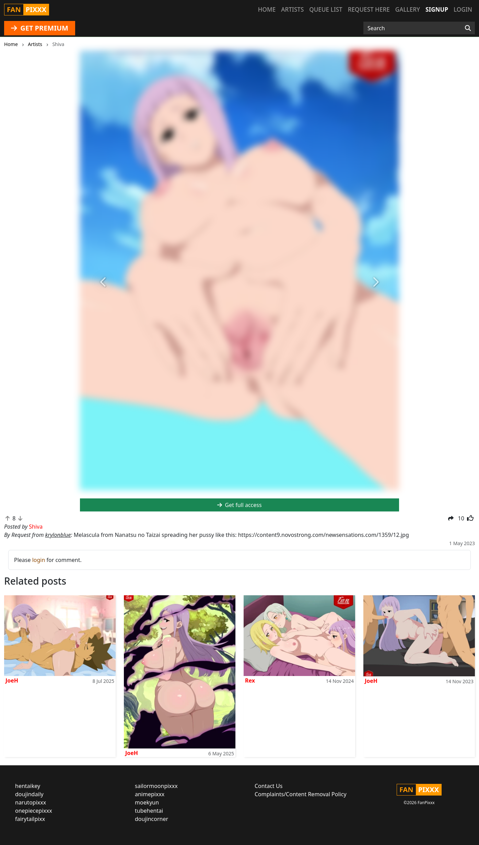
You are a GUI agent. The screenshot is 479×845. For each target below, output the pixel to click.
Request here (369, 9)
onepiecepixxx (33, 810)
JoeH (11, 680)
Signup (436, 9)
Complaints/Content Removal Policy (301, 794)
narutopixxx (30, 802)
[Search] (468, 28)
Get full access (239, 505)
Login (463, 9)
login (38, 560)
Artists (292, 9)
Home (267, 9)
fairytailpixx (30, 819)
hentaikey (27, 786)
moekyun (147, 802)
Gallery (407, 9)
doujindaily (29, 794)
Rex (250, 680)
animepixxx (149, 794)
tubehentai (149, 810)
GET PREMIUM (39, 28)
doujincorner (151, 819)
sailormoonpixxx (156, 786)
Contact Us (268, 786)
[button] (104, 282)
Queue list (325, 9)
